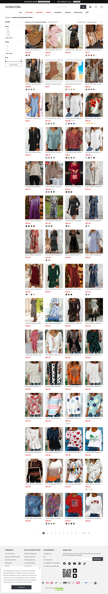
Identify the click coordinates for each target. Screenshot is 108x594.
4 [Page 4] (55, 533)
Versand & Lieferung (29, 556)
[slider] (5, 61)
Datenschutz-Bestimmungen (12, 556)
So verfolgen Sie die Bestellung (52, 563)
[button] (13, 26)
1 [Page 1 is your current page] (43, 533)
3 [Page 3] (51, 533)
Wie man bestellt (48, 560)
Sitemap (7, 566)
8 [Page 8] (71, 533)
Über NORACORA (10, 553)
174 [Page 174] (84, 533)
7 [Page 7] (67, 533)
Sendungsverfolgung (29, 563)
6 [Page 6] (63, 533)
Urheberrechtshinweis (10, 560)
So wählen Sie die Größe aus (51, 566)
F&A (45, 556)
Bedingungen (8, 563)
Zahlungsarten (28, 566)
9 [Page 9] (75, 533)
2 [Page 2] (47, 533)
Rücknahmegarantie (29, 560)
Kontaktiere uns (48, 553)
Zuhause (7, 17)
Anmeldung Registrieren (30, 553)
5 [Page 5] (59, 533)
